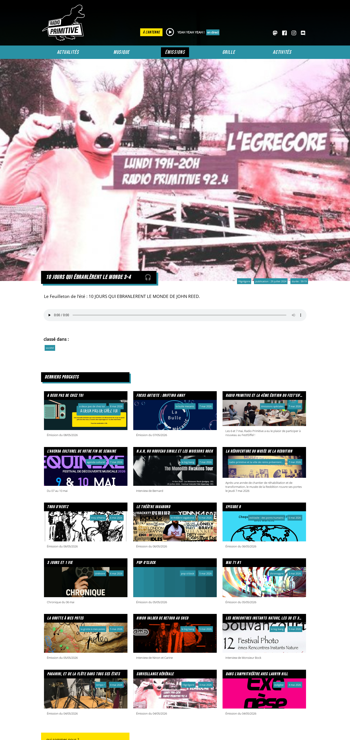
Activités (282, 52)
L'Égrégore (244, 281)
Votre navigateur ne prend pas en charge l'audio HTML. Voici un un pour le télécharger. (175, 315)
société (50, 347)
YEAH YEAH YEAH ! (190, 32)
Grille (228, 52)
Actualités (68, 52)
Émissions (175, 52)
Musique (121, 52)
